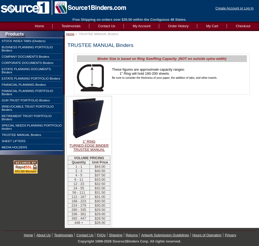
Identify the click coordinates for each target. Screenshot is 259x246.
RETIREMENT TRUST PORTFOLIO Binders (27, 117)
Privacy (230, 235)
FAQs (101, 235)
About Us (43, 235)
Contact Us (106, 26)
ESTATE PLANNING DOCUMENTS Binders (26, 70)
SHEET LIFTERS (14, 141)
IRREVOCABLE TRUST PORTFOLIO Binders (28, 108)
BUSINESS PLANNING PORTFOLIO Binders (27, 49)
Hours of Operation (206, 235)
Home (70, 34)
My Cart (212, 26)
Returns (132, 235)
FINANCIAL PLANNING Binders (24, 84)
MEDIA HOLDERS (14, 147)
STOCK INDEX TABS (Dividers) (24, 41)
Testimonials (71, 26)
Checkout (243, 26)
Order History (178, 26)
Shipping (115, 235)
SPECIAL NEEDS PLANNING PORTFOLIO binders (32, 127)
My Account (142, 26)
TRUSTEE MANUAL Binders (21, 134)
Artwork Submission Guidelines (165, 235)
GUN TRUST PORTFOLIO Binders (26, 100)
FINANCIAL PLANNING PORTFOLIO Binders (27, 92)
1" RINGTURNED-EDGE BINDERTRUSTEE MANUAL (89, 145)
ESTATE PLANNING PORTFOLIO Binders (31, 78)
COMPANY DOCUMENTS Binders (25, 56)
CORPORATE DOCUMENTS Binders (27, 62)
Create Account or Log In (234, 8)
